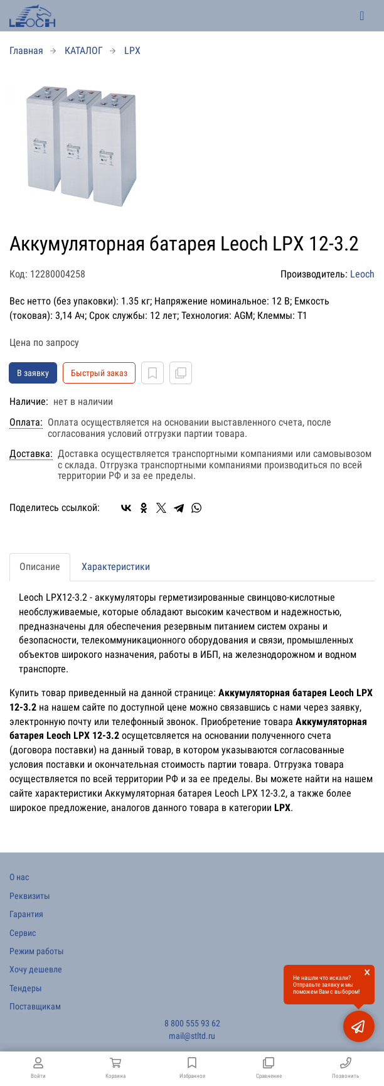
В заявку (33, 373)
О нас (19, 877)
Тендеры (25, 988)
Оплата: (26, 422)
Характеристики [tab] (116, 567)
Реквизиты (29, 896)
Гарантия (26, 914)
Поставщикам (35, 1006)
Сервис (22, 933)
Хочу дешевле (35, 969)
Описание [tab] (39, 567)
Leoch (362, 274)
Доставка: (31, 454)
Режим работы (36, 951)
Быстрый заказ (99, 373)
